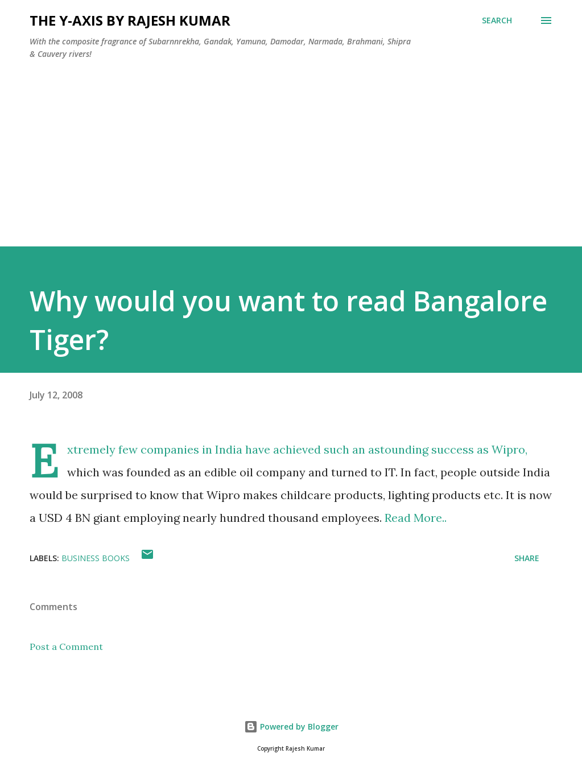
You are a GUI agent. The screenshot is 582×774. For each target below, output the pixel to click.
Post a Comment (66, 646)
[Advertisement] (291, 166)
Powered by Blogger (291, 726)
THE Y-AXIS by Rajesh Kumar (130, 20)
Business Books (95, 558)
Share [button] (526, 558)
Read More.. (416, 517)
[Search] (497, 20)
